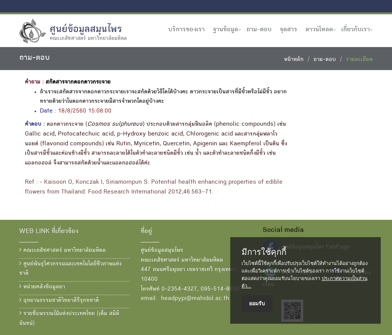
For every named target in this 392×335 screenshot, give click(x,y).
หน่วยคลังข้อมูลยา (42, 286)
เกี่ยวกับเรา (355, 29)
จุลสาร (288, 29)
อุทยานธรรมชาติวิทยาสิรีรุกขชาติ (59, 300)
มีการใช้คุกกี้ (264, 252)
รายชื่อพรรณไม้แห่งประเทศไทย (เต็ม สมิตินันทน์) (69, 318)
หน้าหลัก (294, 60)
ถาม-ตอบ (259, 29)
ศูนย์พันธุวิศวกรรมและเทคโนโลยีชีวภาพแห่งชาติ (70, 268)
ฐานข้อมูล (225, 29)
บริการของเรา (186, 29)
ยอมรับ (257, 303)
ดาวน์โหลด (319, 29)
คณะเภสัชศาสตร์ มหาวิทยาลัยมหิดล (62, 250)
